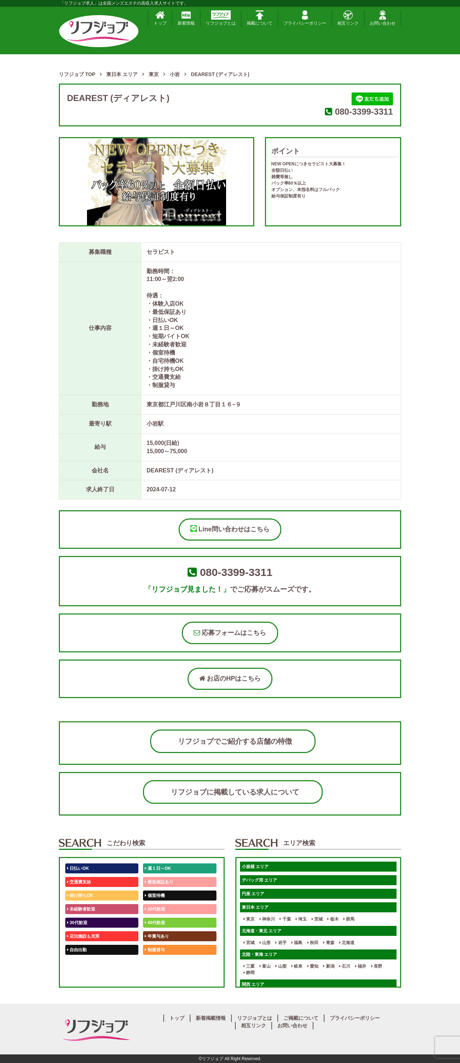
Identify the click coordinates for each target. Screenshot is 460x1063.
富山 (265, 966)
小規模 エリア (255, 866)
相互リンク (348, 18)
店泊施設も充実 (83, 936)
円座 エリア (253, 893)
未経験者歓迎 (81, 909)
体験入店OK (80, 976)
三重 (249, 966)
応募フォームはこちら (230, 632)
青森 (328, 942)
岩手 (280, 942)
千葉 (285, 919)
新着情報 (186, 18)
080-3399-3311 (364, 111)
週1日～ (154, 976)
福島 (296, 942)
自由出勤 (77, 949)
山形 (265, 942)
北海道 (346, 942)
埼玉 (301, 919)
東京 (249, 919)
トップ (160, 18)
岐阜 (296, 966)
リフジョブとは (221, 18)
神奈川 (267, 919)
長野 (376, 966)
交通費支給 (79, 881)
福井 (360, 966)
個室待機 (154, 895)
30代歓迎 (77, 922)
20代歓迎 (155, 909)
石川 (344, 966)
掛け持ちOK (80, 895)
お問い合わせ (382, 18)
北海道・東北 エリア (261, 930)
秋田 (312, 942)
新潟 (328, 966)
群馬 (348, 919)
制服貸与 (154, 949)
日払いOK (78, 868)
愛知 (312, 966)
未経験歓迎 (157, 963)
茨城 (317, 919)
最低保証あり (159, 881)
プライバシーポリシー (304, 18)
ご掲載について (300, 1018)
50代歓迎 (77, 963)
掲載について (259, 18)
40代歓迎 (155, 922)
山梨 (280, 966)
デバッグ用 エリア (259, 880)
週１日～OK (158, 868)
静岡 (249, 972)
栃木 (332, 919)
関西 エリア (253, 984)
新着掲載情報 (211, 1018)
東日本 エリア (255, 907)
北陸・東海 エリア (259, 954)
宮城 (249, 942)
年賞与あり (157, 936)
